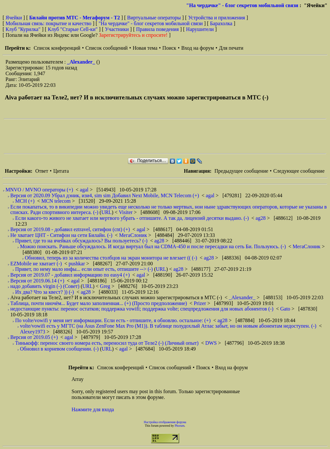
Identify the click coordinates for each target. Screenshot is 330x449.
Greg (106, 286)
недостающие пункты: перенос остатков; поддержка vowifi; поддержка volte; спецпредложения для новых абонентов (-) (141, 308)
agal (85, 189)
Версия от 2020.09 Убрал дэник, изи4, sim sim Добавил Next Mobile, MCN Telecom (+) (104, 195)
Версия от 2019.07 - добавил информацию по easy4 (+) (70, 275)
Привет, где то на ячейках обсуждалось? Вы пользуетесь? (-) (81, 240)
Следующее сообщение (299, 171)
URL (106, 212)
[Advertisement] (121, 136)
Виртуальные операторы (154, 17)
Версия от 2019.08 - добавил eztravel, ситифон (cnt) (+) (70, 229)
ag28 (261, 218)
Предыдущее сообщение (241, 171)
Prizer (200, 303)
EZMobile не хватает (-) (36, 263)
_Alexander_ (81, 62)
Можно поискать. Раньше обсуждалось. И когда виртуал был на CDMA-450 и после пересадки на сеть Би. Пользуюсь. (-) (153, 246)
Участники (117, 29)
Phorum (179, 425)
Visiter (126, 212)
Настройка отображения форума (165, 422)
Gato (285, 308)
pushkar (77, 263)
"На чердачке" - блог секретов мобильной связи (242, 5)
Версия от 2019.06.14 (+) (37, 280)
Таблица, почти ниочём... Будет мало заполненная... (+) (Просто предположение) (98, 303)
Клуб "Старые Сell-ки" (73, 29)
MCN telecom (56, 201)
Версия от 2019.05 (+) (34, 337)
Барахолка (221, 23)
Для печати (231, 48)
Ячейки (14, 17)
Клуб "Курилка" (22, 29)
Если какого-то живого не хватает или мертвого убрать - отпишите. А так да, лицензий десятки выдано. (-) (132, 218)
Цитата (61, 171)
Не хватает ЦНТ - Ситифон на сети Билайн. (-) (61, 235)
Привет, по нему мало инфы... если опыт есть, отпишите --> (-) (84, 269)
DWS (211, 343)
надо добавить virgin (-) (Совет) (44, 286)
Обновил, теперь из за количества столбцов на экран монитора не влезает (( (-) (111, 257)
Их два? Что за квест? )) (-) (44, 292)
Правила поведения (157, 29)
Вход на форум (197, 48)
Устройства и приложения (216, 17)
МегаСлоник (133, 235)
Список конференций (57, 48)
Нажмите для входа (93, 409)
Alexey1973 (33, 331)
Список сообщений (106, 48)
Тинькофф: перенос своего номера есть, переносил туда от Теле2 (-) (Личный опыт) (107, 343)
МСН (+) (24, 201)
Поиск (169, 48)
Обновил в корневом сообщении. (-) (59, 349)
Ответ (41, 171)
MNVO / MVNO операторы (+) (39, 189)
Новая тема (145, 48)
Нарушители (200, 29)
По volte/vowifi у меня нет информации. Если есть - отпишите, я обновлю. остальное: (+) (113, 320)
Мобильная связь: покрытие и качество (48, 23)
